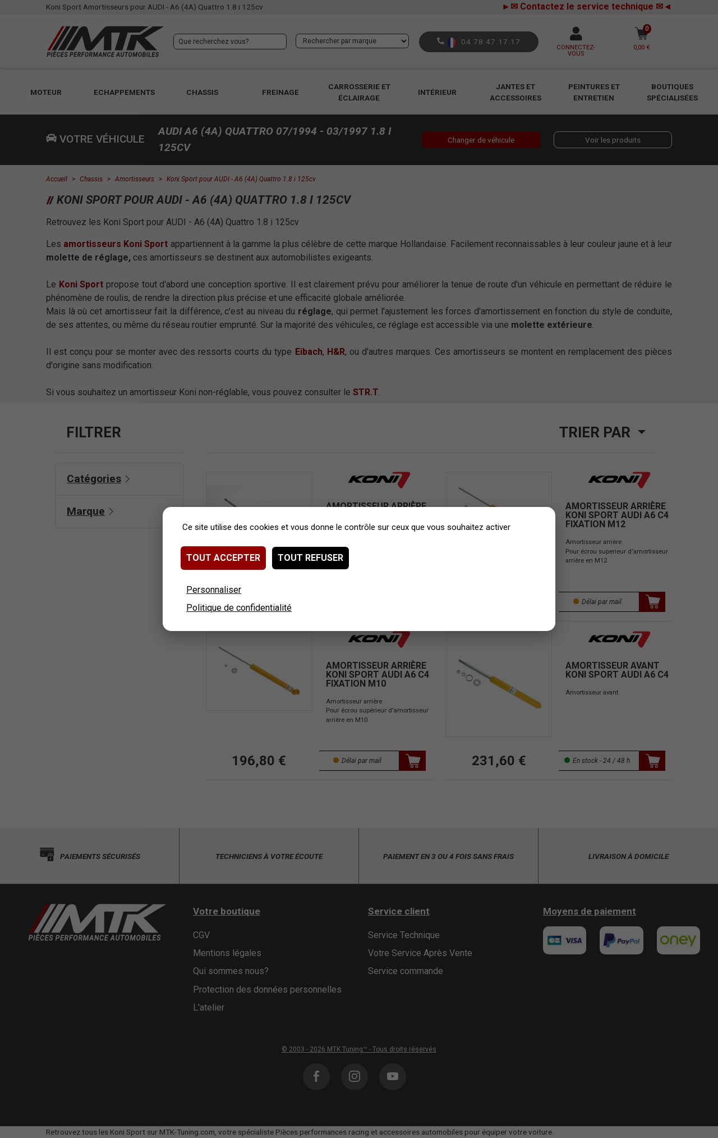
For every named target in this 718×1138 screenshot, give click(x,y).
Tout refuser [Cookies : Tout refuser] (310, 557)
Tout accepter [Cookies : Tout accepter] (223, 557)
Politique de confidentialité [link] (239, 607)
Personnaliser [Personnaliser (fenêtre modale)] (213, 589)
